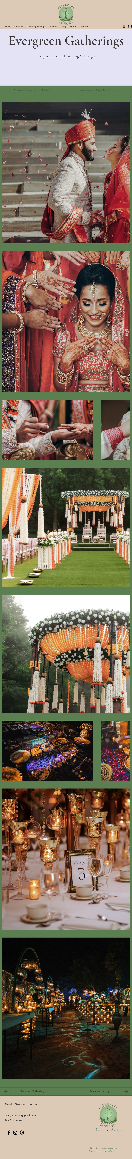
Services (20, 1104)
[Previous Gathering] (32, 1091)
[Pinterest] (22, 1132)
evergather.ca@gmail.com (20, 1115)
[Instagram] (124, 26)
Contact (33, 1104)
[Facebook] (128, 26)
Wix (112, 1151)
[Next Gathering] (100, 1091)
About (9, 1104)
